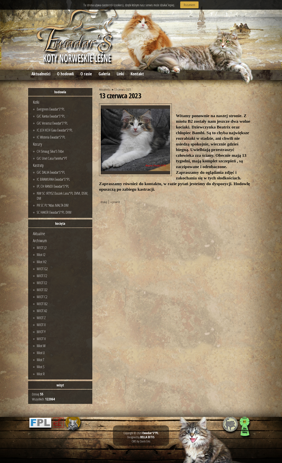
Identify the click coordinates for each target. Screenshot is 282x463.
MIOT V (41, 338)
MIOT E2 (42, 282)
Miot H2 (41, 261)
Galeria (104, 74)
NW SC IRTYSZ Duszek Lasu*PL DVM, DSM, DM (62, 196)
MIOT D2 (42, 289)
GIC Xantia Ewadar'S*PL (51, 116)
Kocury (37, 144)
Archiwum (40, 240)
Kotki (36, 102)
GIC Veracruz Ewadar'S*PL (52, 123)
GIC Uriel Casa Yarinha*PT (52, 158)
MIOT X (41, 324)
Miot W (41, 345)
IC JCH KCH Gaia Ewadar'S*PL (55, 130)
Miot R (41, 373)
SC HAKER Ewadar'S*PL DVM (54, 212)
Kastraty (38, 165)
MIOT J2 (42, 247)
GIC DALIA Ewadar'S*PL (51, 172)
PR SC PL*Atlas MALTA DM (53, 205)
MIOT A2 (42, 310)
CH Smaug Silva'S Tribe (50, 151)
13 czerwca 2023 (122, 89)
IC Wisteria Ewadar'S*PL (51, 137)
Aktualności (40, 74)
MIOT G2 (42, 268)
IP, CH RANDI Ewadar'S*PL (53, 186)
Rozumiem (189, 4)
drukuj (104, 202)
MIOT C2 (42, 296)
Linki (120, 74)
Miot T (40, 359)
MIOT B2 (42, 303)
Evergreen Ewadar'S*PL (51, 109)
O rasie (86, 74)
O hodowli (65, 74)
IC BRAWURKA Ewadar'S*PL (53, 179)
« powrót (115, 202)
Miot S (40, 366)
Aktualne (39, 233)
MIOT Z (41, 317)
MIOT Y (41, 331)
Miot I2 (41, 254)
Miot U (41, 352)
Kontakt (137, 74)
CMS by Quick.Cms (141, 441)
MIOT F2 (42, 275)
